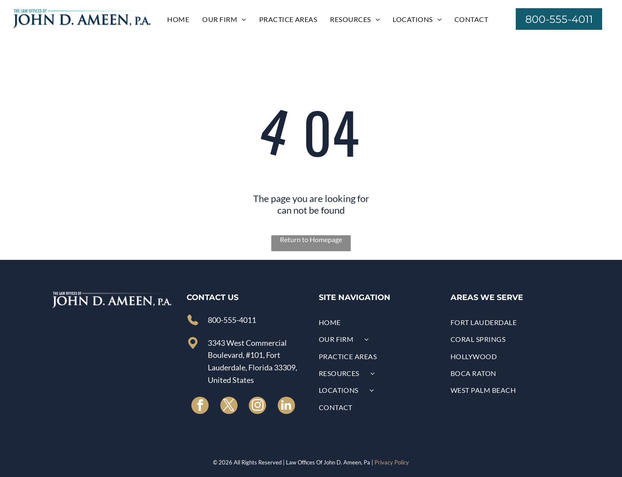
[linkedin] (286, 406)
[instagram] (257, 406)
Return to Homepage (311, 239)
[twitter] (229, 406)
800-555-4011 (232, 320)
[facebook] (200, 406)
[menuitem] (178, 19)
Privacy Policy (391, 462)
